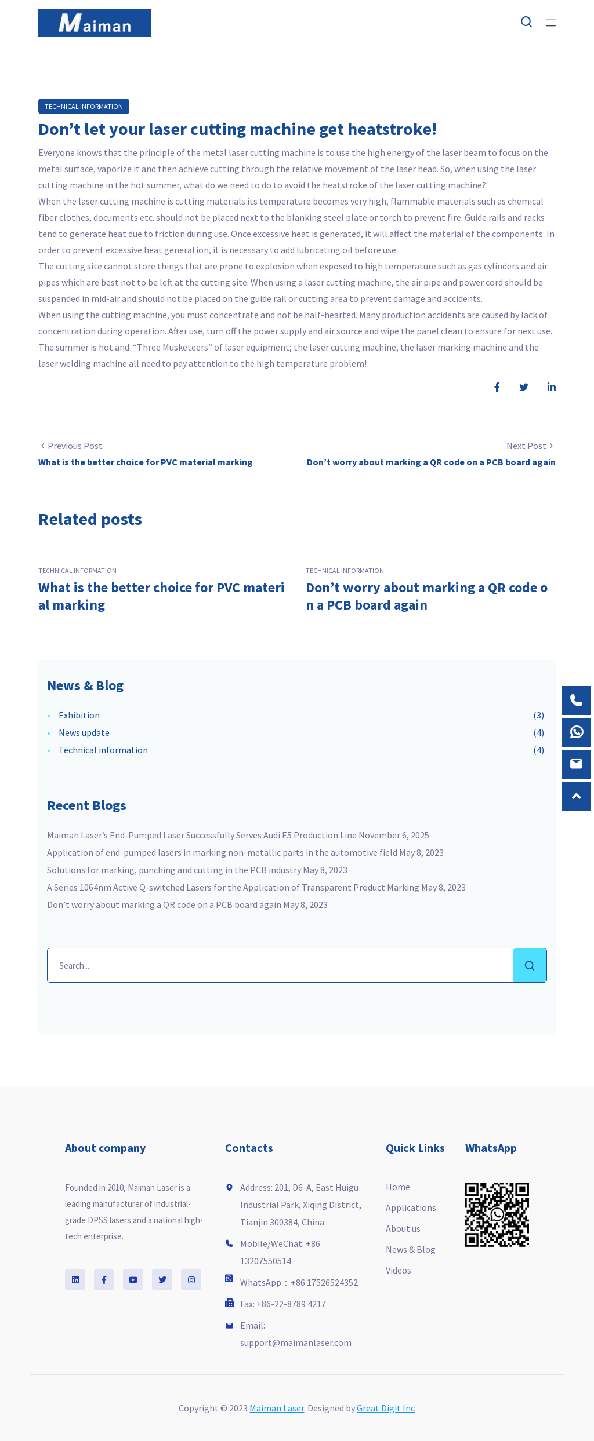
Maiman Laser (276, 1408)
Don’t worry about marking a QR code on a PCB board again (427, 596)
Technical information (84, 106)
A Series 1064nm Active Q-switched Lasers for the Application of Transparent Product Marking (233, 887)
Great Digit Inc (386, 1408)
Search (529, 965)
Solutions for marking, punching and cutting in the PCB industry (174, 869)
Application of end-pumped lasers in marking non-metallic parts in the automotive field (222, 852)
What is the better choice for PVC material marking (161, 596)
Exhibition (79, 715)
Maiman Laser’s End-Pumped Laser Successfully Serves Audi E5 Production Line (202, 835)
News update (84, 732)
